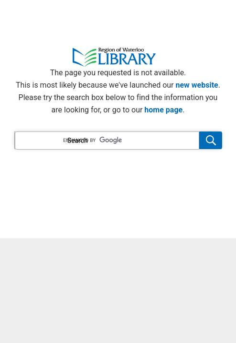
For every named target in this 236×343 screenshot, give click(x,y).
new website (197, 85)
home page (163, 109)
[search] (107, 140)
